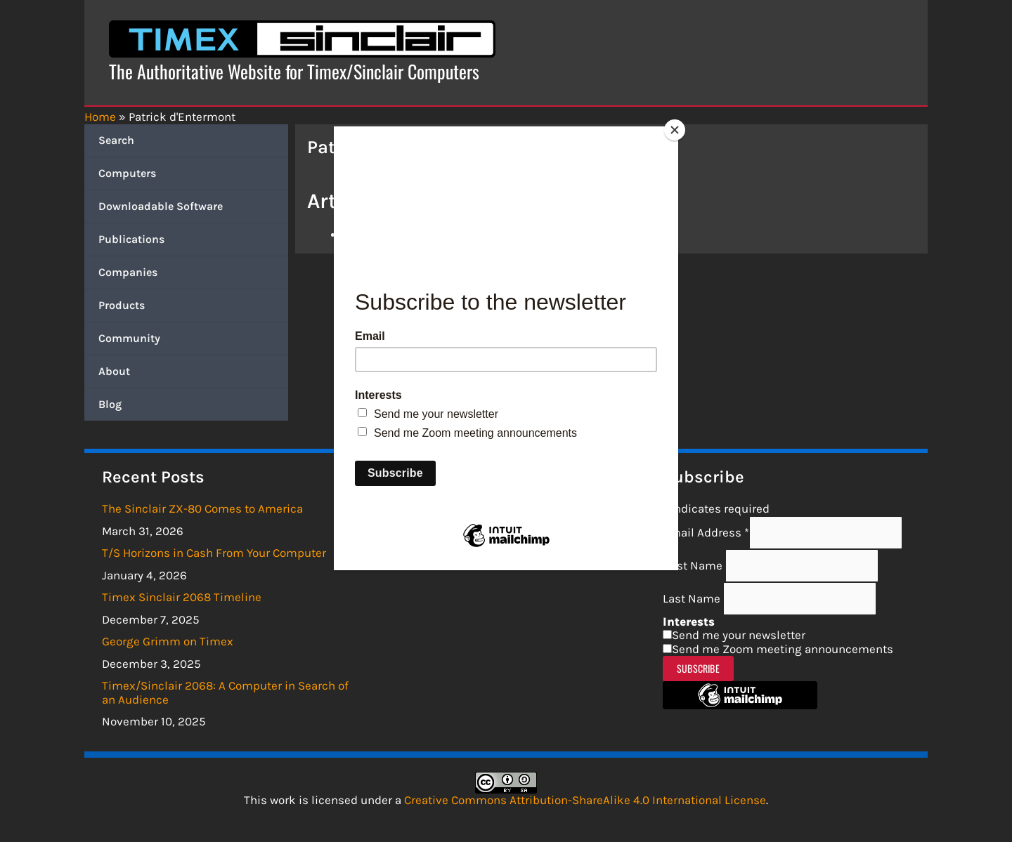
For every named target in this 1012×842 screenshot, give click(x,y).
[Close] (674, 129)
